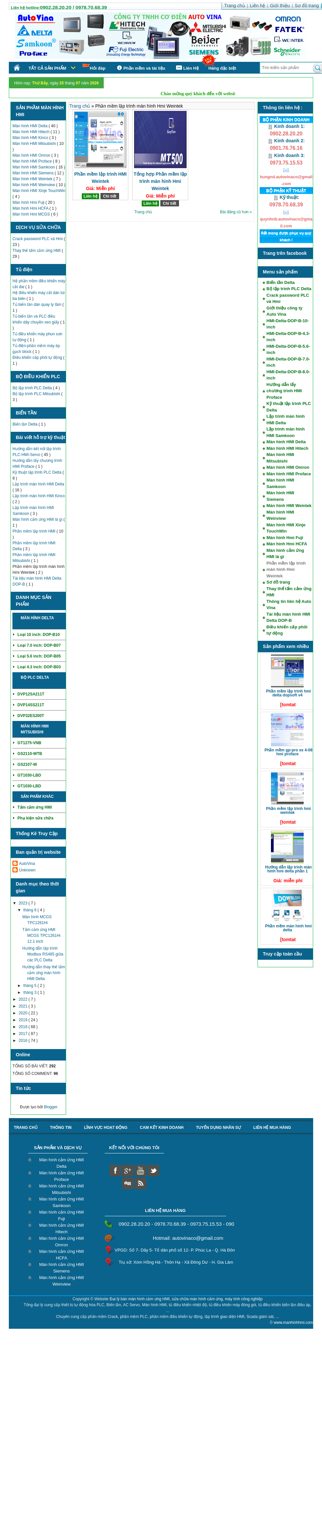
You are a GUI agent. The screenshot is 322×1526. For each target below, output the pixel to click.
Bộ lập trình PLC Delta (32, 388)
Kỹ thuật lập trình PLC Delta (37, 472)
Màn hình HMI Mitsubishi (34, 143)
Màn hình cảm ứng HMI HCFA (61, 1254)
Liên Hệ (187, 68)
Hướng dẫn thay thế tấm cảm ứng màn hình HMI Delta (43, 973)
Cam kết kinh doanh (162, 1127)
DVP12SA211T (30, 694)
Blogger (50, 1107)
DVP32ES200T (30, 715)
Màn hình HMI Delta (30, 126)
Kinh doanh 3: (286, 155)
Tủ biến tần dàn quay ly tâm (37, 304)
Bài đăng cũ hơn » (236, 212)
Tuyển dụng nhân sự (218, 1127)
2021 (23, 1006)
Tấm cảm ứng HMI (34, 807)
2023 (23, 903)
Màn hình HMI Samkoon (34, 167)
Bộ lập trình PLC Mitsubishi (36, 394)
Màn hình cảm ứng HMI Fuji (61, 1215)
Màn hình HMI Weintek (32, 179)
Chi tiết (109, 196)
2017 (23, 1033)
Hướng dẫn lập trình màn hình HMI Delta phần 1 (288, 869)
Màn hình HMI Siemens (33, 173)
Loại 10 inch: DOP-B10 (38, 634)
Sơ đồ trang (278, 582)
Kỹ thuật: (286, 197)
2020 (23, 1013)
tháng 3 (30, 992)
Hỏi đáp (93, 67)
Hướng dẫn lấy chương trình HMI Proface (284, 391)
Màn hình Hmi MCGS (31, 214)
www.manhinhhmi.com (293, 1322)
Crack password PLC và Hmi (38, 239)
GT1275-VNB (29, 743)
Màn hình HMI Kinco (30, 137)
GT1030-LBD (29, 775)
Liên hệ (90, 196)
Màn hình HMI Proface (32, 161)
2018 (23, 1027)
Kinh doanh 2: (286, 140)
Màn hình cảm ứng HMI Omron (61, 1241)
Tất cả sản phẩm (47, 68)
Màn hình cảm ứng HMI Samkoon (61, 1202)
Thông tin (61, 1127)
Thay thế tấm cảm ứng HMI (37, 250)
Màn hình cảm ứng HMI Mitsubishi (61, 1189)
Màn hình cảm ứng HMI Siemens (61, 1267)
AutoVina (27, 863)
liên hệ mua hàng (272, 1127)
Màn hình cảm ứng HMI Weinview (61, 1281)
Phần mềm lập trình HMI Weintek (288, 810)
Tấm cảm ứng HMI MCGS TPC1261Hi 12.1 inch (41, 935)
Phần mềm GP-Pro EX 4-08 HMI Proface (288, 752)
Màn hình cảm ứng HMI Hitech (61, 1228)
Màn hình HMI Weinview (34, 185)
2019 (23, 1020)
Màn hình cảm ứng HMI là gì (37, 519)
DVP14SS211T (30, 705)
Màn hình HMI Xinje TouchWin (38, 190)
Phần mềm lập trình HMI (34, 531)
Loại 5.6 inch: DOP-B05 (39, 656)
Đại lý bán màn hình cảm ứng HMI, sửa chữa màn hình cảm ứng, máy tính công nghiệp (186, 1299)
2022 (23, 999)
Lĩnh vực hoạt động (106, 1127)
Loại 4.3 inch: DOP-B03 (39, 667)
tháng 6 (30, 910)
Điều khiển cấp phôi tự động (37, 357)
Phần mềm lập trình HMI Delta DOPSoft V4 (288, 693)
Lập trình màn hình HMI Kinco (38, 496)
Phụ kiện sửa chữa (35, 818)
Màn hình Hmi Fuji (28, 202)
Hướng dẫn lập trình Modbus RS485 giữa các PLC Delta (42, 954)
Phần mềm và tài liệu (140, 68)
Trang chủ (80, 106)
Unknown (27, 870)
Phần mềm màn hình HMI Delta (288, 928)
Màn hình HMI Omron (31, 155)
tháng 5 (30, 985)
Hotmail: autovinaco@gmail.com (188, 1238)
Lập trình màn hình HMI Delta (38, 484)
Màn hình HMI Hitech (31, 132)
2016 (23, 1040)
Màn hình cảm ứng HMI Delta (61, 1163)
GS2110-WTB (29, 753)
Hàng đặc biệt (222, 68)
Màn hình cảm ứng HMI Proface (61, 1176)
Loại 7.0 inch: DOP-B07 (39, 645)
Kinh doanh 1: (286, 126)
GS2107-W (27, 764)
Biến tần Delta (25, 424)
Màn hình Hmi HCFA (30, 208)
